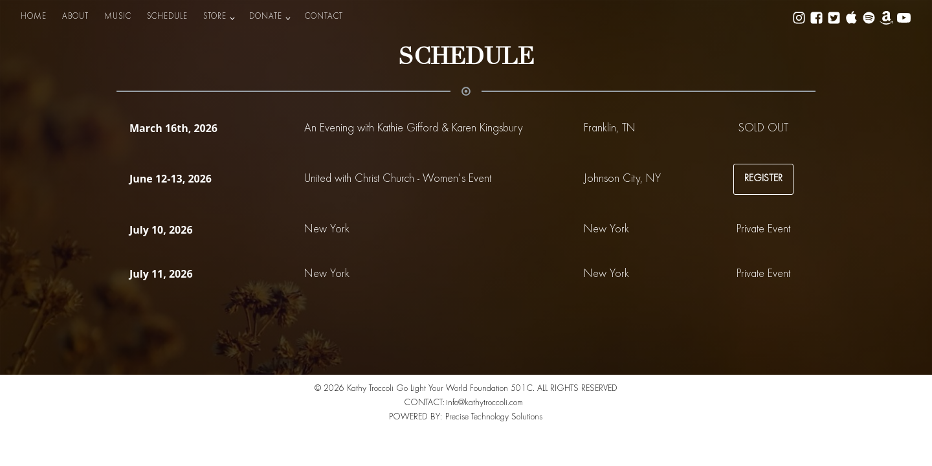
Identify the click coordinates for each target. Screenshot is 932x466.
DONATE (265, 17)
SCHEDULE (167, 17)
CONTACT (324, 17)
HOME (34, 17)
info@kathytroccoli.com (484, 403)
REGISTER (763, 178)
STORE (215, 17)
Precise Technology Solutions (493, 417)
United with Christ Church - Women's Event (397, 179)
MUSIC (117, 17)
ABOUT (75, 17)
